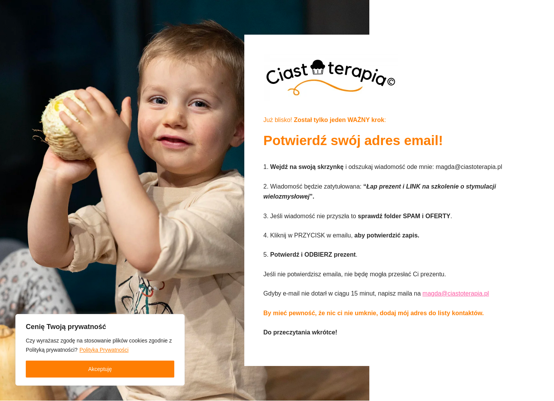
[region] (100, 350)
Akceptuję (100, 369)
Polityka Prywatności (104, 350)
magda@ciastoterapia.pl (456, 294)
